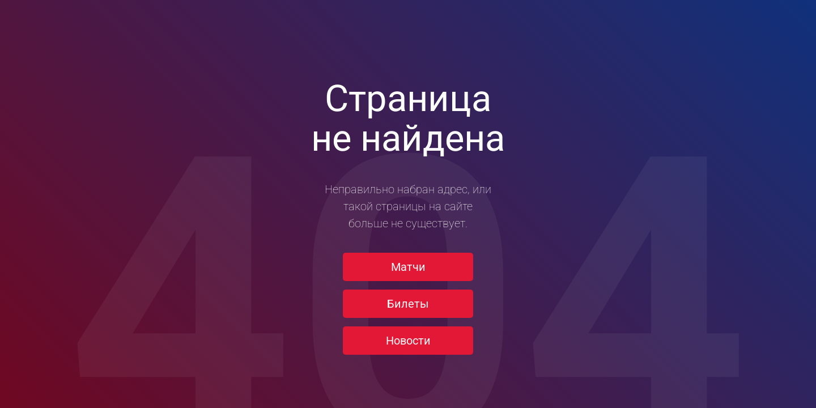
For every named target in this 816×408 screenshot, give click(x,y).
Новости (408, 340)
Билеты (408, 304)
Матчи (408, 267)
